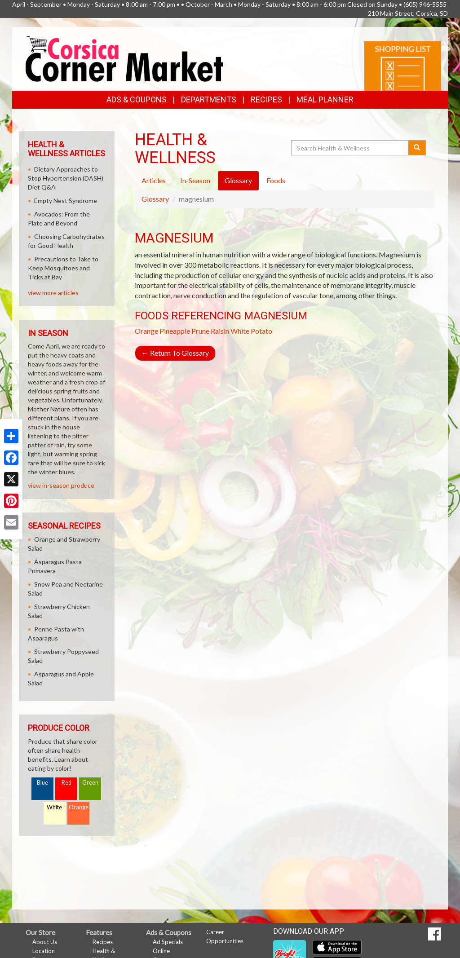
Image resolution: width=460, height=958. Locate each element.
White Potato (251, 331)
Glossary (155, 198)
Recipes (266, 99)
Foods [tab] (275, 180)
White (54, 807)
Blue (42, 782)
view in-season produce (61, 485)
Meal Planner (325, 99)
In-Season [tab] (195, 180)
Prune (200, 331)
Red (66, 782)
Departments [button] (208, 99)
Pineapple (174, 331)
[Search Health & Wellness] (350, 147)
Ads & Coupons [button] (136, 99)
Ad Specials (168, 941)
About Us (44, 941)
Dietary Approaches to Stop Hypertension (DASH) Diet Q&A (65, 178)
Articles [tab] (154, 180)
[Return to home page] (124, 58)
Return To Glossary (175, 353)
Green (90, 782)
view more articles (53, 292)
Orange (146, 331)
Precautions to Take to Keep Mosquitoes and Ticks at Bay (63, 268)
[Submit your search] (417, 147)
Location (43, 950)
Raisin (220, 331)
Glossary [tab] (238, 180)
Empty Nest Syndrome (65, 200)
